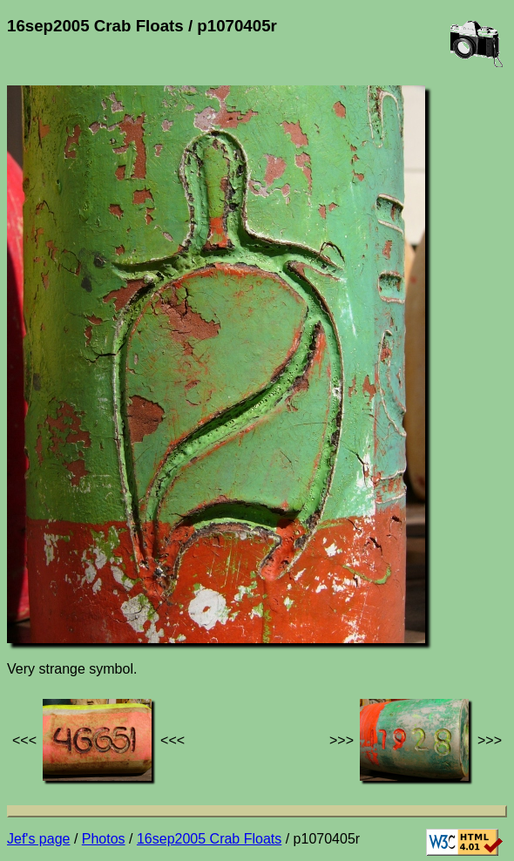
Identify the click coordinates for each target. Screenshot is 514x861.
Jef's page (38, 838)
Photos (103, 838)
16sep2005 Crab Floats (209, 838)
